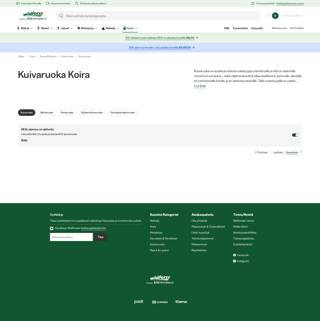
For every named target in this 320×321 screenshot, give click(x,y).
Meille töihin (240, 226)
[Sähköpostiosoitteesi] (71, 237)
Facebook (243, 255)
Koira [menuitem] (130, 28)
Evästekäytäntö (242, 244)
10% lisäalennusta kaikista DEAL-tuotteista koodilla (160, 38)
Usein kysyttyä (200, 232)
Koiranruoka (67, 56)
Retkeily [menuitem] (110, 28)
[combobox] (295, 152)
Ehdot (156, 140)
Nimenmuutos (279, 28)
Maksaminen (199, 244)
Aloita (24, 56)
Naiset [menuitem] (45, 28)
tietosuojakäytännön (93, 228)
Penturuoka (67, 113)
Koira (32, 56)
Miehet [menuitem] (24, 28)
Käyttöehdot (199, 250)
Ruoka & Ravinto (48, 56)
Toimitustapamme (203, 238)
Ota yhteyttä (199, 220)
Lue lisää (200, 86)
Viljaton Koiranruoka (92, 113)
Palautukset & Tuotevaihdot (208, 226)
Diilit (227, 28)
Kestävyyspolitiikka (244, 232)
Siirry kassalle (291, 15)
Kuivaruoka (84, 56)
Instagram (243, 261)
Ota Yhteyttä (297, 28)
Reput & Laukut (159, 250)
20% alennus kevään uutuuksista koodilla (160, 47)
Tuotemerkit (240, 28)
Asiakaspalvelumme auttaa (290, 3)
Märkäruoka (47, 113)
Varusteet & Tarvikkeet (163, 238)
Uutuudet (257, 28)
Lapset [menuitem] (64, 28)
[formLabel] (158, 16)
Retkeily (155, 220)
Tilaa (100, 237)
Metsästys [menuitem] (87, 28)
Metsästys (156, 232)
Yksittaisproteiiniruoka (122, 113)
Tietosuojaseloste (243, 238)
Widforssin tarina (243, 220)
